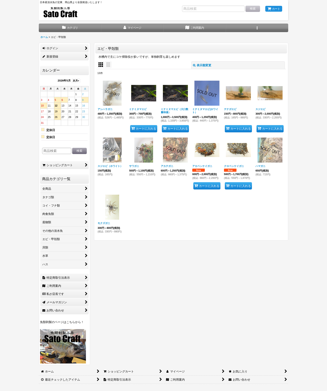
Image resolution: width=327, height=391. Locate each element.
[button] (257, 28)
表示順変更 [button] (202, 65)
